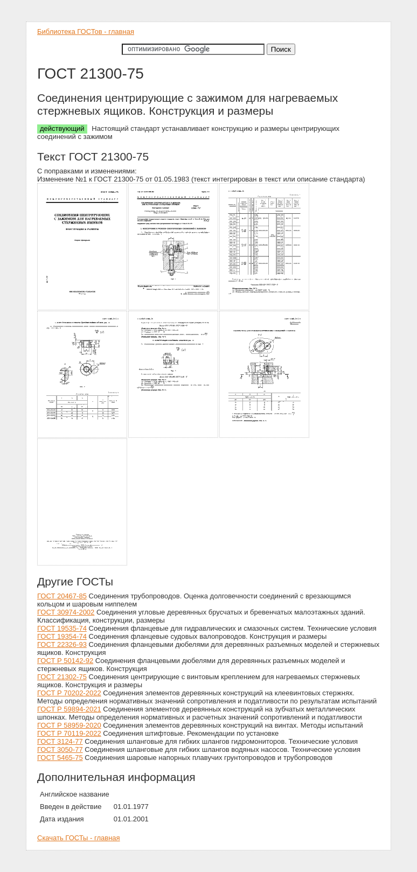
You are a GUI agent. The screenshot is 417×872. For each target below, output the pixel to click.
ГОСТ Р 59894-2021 (69, 709)
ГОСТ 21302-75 (62, 677)
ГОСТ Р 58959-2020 (69, 725)
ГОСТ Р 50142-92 (65, 661)
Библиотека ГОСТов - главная (85, 31)
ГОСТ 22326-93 (62, 644)
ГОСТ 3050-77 (60, 749)
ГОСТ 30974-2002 (65, 612)
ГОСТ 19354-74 (62, 636)
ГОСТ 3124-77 (60, 741)
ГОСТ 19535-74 (62, 628)
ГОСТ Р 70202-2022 (69, 693)
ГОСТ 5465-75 (60, 758)
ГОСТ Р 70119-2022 (69, 733)
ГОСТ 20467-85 (62, 596)
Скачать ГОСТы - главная (78, 838)
